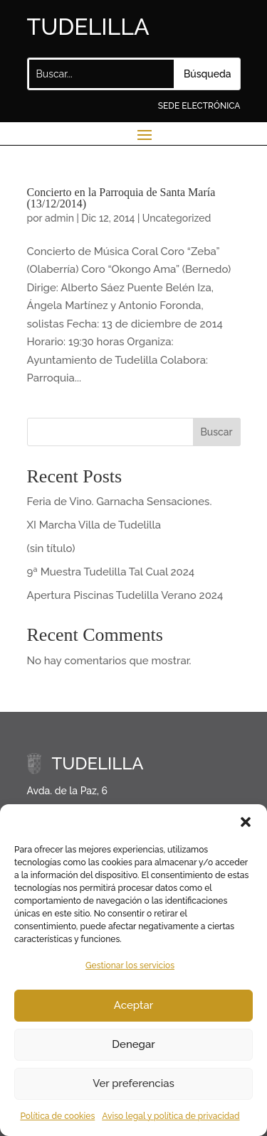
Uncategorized (176, 218)
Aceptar (133, 1005)
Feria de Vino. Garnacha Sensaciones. (119, 501)
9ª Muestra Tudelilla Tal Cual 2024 (111, 572)
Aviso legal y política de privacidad (170, 1116)
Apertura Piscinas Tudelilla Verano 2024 (125, 595)
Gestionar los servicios (129, 965)
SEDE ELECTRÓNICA (199, 106)
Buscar (216, 432)
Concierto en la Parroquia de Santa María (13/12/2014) (121, 198)
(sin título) (51, 548)
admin (59, 218)
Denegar (133, 1044)
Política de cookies (57, 1116)
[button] (246, 822)
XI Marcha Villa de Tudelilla (94, 525)
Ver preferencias (133, 1083)
